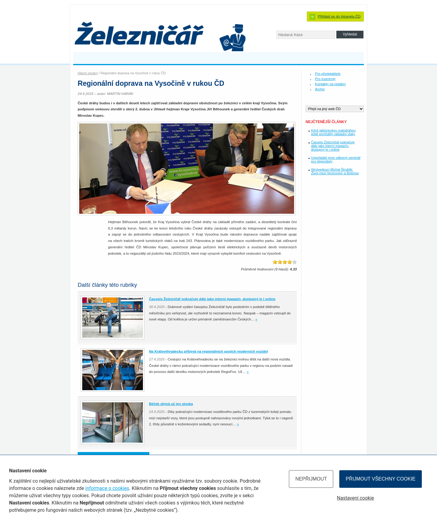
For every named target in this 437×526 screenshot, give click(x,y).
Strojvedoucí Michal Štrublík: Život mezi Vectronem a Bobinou (335, 171)
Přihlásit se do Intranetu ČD (339, 16)
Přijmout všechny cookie (380, 478)
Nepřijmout (311, 478)
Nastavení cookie (355, 498)
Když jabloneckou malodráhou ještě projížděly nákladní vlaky (333, 132)
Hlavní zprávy (88, 73)
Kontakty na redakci (330, 84)
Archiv (320, 89)
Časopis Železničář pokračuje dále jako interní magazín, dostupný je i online (332, 145)
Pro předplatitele (327, 73)
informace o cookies (107, 488)
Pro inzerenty (325, 79)
